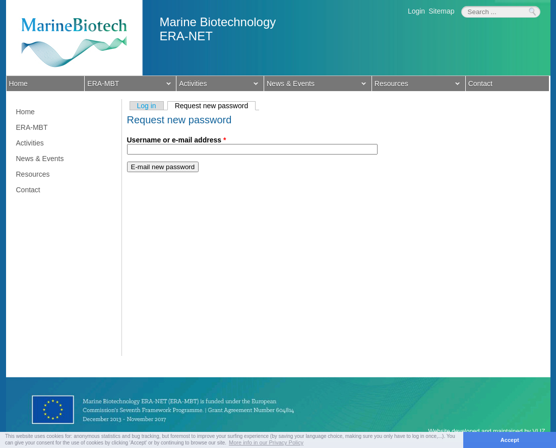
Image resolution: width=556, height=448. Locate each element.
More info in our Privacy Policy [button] (266, 442)
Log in (146, 106)
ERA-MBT (127, 84)
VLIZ (538, 431)
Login (416, 11)
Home (18, 84)
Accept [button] (510, 440)
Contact (480, 84)
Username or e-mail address (176, 140)
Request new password (215, 106)
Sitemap (441, 11)
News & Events (315, 84)
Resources (416, 84)
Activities (217, 84)
